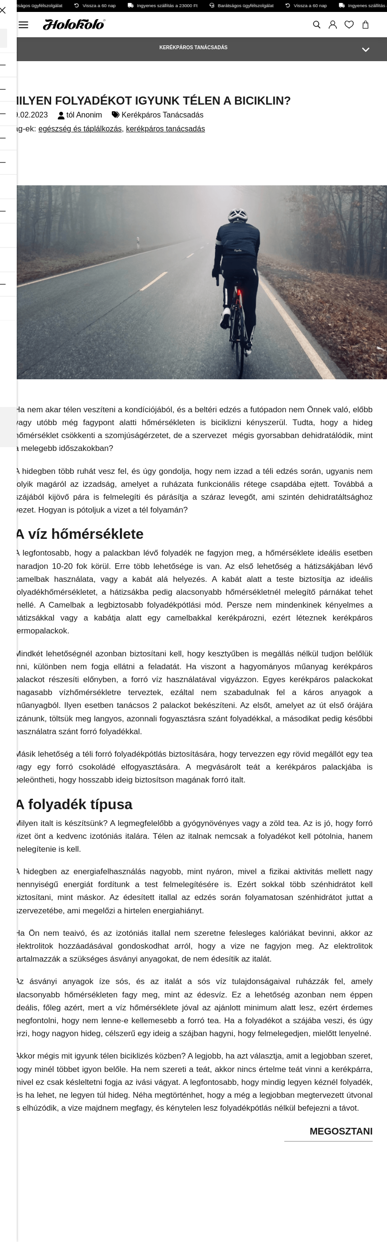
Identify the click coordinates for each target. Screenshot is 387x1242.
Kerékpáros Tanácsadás (163, 115)
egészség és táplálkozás (79, 129)
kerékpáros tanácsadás (165, 129)
